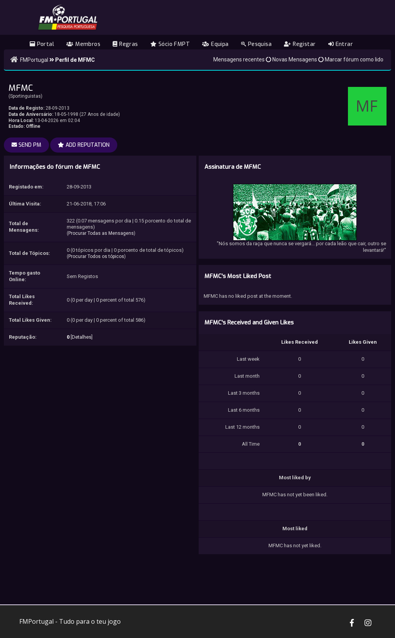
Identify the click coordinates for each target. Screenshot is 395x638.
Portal (42, 44)
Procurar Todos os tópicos (96, 256)
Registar (300, 44)
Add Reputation (84, 145)
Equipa (215, 44)
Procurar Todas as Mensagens (101, 233)
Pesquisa (256, 44)
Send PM (26, 145)
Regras (125, 44)
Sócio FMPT (170, 44)
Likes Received (299, 342)
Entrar (340, 44)
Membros (83, 44)
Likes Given (363, 342)
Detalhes (81, 337)
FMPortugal (34, 60)
